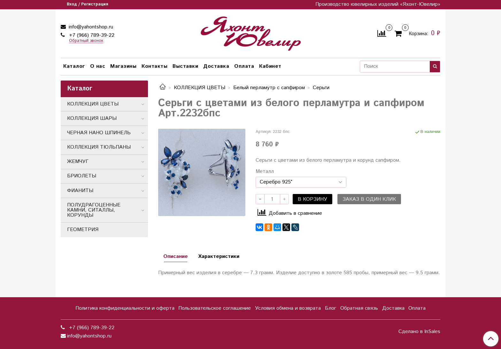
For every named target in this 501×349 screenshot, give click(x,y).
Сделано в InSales (419, 331)
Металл (265, 171)
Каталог (74, 66)
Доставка (216, 66)
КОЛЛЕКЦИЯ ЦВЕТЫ (199, 87)
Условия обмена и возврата (288, 308)
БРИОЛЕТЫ (81, 176)
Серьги (321, 87)
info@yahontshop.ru (90, 27)
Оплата (244, 66)
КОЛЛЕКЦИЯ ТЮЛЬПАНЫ (99, 147)
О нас (97, 66)
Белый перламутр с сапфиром (269, 87)
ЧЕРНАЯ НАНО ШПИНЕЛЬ (99, 132)
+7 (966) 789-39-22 (90, 35)
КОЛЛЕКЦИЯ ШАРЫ (92, 118)
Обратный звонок (86, 41)
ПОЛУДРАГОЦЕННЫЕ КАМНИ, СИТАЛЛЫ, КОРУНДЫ (93, 210)
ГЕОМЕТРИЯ (82, 229)
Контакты (154, 66)
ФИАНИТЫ (80, 190)
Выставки (185, 66)
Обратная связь (359, 308)
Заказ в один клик (369, 199)
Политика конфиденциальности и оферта (124, 308)
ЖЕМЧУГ (78, 161)
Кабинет (270, 66)
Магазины (123, 66)
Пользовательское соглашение (214, 308)
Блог (330, 308)
